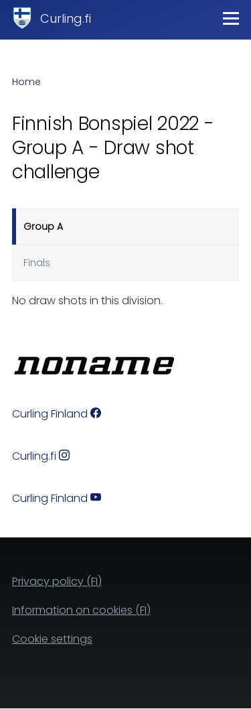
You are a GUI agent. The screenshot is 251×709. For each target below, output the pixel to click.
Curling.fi (65, 18)
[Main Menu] (231, 18)
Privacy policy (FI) (57, 581)
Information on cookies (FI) (81, 610)
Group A (43, 226)
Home (26, 81)
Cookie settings (52, 639)
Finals (36, 262)
